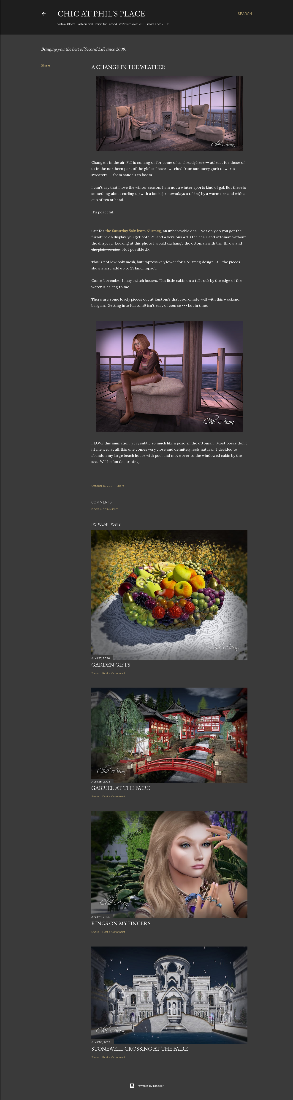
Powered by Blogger (146, 1086)
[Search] (245, 13)
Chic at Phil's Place (101, 13)
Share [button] (45, 65)
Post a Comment (104, 509)
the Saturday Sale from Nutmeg (132, 231)
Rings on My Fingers (120, 923)
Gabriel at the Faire (120, 787)
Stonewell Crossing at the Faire (139, 1048)
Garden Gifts (110, 664)
